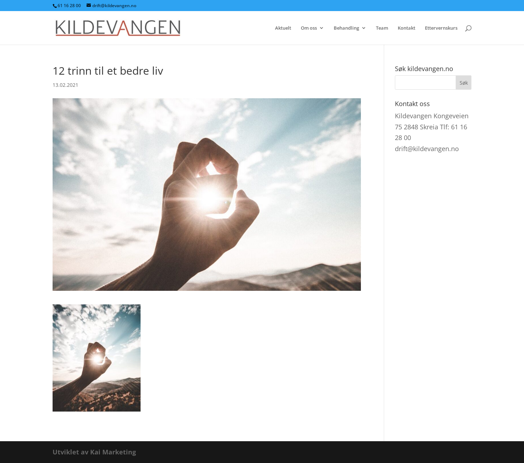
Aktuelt (283, 28)
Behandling (346, 28)
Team (382, 28)
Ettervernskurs (441, 28)
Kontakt (406, 28)
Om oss (309, 28)
